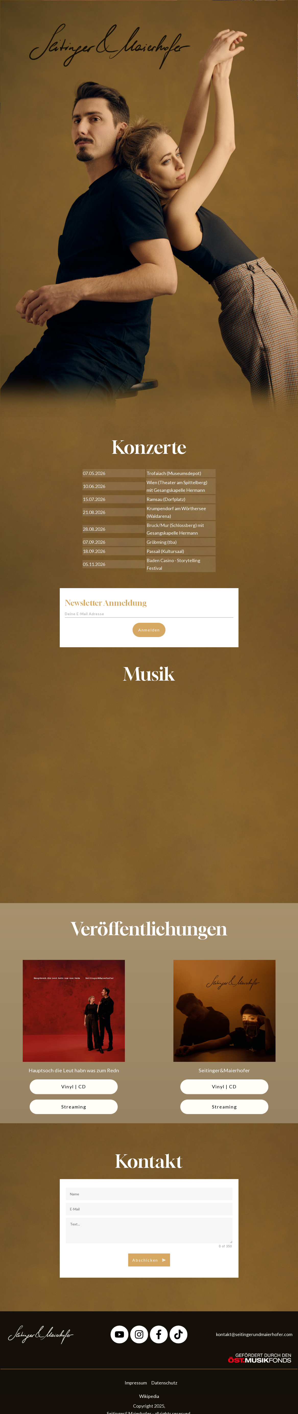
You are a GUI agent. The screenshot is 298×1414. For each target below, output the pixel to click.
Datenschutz (164, 1382)
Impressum (136, 1382)
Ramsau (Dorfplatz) (166, 499)
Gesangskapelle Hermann (179, 490)
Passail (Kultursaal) (165, 551)
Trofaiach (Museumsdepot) (174, 473)
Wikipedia (149, 1396)
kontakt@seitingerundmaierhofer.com (254, 1334)
